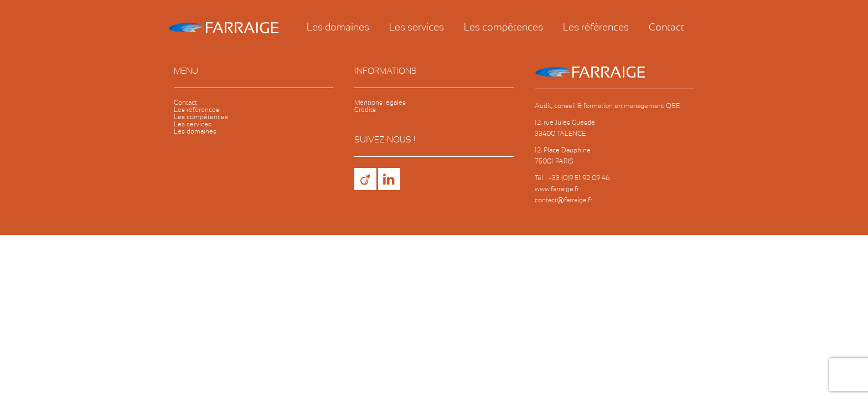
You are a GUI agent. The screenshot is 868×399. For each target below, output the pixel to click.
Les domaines (338, 28)
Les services (416, 28)
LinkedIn (389, 179)
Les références (596, 28)
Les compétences (503, 28)
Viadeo (365, 179)
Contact (666, 28)
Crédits (365, 109)
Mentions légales (380, 102)
